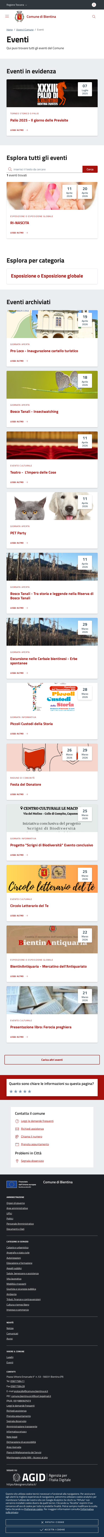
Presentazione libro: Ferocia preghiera (41, 1027)
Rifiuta (52, 1522)
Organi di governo (16, 1203)
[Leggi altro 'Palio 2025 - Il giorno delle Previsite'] (19, 130)
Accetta (52, 1530)
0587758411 (17, 1381)
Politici (10, 1219)
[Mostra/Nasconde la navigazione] (7, 16)
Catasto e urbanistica (17, 1247)
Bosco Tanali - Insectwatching (34, 411)
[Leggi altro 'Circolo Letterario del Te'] (19, 915)
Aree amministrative (17, 1208)
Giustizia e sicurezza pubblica (21, 1289)
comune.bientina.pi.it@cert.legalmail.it (31, 1396)
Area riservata (14, 1447)
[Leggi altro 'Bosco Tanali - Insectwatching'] (19, 421)
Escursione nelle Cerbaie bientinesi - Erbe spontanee (43, 661)
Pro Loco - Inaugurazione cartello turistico (44, 351)
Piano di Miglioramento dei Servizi (24, 1452)
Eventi (10, 1362)
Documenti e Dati (15, 1229)
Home (10, 30)
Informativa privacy (17, 1431)
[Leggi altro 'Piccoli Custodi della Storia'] (19, 733)
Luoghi (10, 1357)
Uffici (9, 1213)
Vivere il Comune (25, 30)
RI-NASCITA (19, 223)
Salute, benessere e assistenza (23, 1273)
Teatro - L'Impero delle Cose (33, 472)
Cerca (90, 169)
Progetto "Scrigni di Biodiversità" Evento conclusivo (51, 845)
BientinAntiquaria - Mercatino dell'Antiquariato (48, 966)
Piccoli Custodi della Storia (31, 723)
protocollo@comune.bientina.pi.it (31, 1391)
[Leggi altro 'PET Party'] (19, 542)
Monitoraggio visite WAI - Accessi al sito (27, 1457)
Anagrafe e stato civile (18, 1253)
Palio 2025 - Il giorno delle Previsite (39, 120)
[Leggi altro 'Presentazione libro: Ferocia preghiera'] (19, 1037)
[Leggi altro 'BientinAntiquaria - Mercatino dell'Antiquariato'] (19, 976)
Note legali (12, 1437)
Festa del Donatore (25, 784)
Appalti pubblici (14, 1268)
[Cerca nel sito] (94, 16)
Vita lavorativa (14, 1279)
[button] (17, 4)
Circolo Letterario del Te (29, 905)
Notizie (10, 1328)
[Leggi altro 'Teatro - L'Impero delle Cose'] (19, 482)
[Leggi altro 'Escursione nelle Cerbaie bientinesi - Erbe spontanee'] (19, 673)
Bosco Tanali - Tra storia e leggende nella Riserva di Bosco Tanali (51, 596)
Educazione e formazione (19, 1263)
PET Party (18, 533)
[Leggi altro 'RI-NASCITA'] (19, 232)
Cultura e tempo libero (18, 1305)
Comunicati (12, 1333)
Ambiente (12, 1294)
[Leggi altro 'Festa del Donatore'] (19, 794)
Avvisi (10, 1339)
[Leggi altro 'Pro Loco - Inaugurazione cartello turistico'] (19, 361)
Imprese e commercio (18, 1310)
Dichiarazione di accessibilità (21, 1442)
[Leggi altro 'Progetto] (19, 855)
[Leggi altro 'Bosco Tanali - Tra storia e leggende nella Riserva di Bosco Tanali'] (19, 608)
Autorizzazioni (14, 1258)
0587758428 (18, 1386)
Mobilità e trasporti (16, 1284)
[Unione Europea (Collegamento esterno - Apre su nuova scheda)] (22, 1185)
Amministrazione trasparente (22, 1426)
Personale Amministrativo (20, 1224)
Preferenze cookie (33, 1509)
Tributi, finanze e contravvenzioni (24, 1299)
